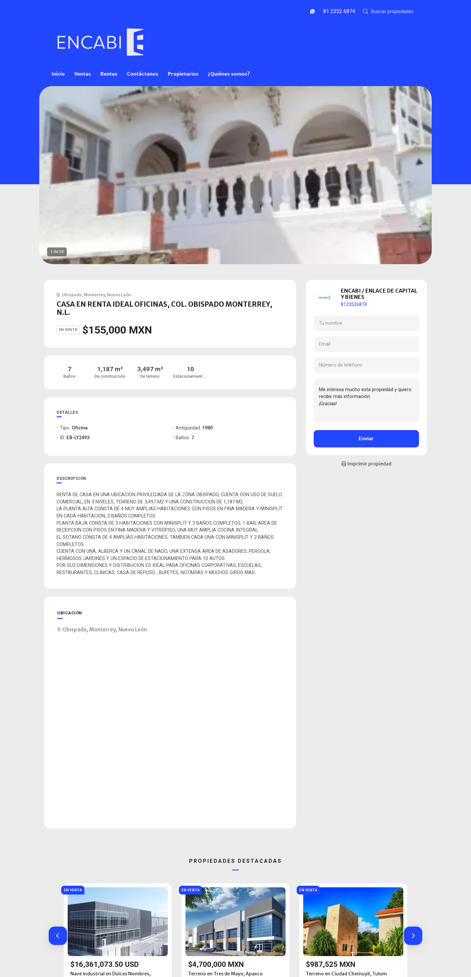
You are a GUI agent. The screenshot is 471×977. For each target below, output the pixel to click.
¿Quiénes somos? (229, 74)
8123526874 (354, 304)
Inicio (58, 74)
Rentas (108, 74)
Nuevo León (119, 294)
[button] (58, 936)
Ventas (82, 74)
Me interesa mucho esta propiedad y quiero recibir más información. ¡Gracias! (366, 400)
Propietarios (183, 74)
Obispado (72, 294)
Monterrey (94, 294)
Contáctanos (142, 74)
